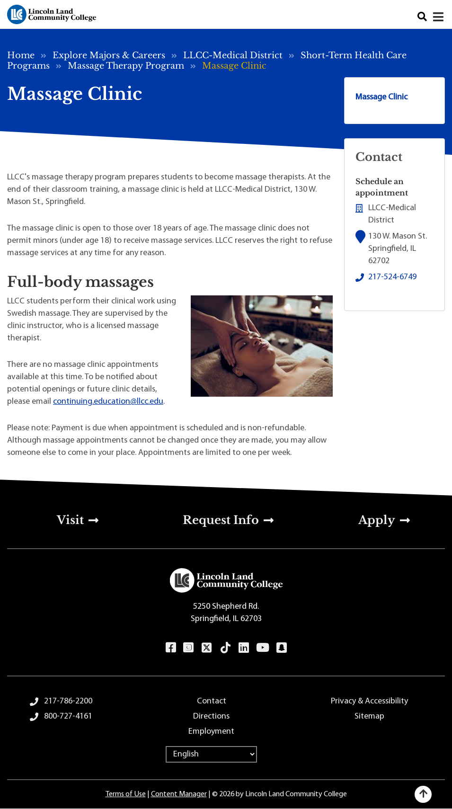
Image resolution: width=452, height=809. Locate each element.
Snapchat (281, 648)
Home (21, 55)
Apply (376, 520)
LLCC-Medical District (233, 55)
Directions (211, 716)
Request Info (221, 520)
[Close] (439, 17)
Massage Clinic (381, 97)
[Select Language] (211, 754)
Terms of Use (126, 794)
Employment (211, 731)
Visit (70, 520)
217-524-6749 (392, 277)
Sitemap (369, 716)
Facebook (171, 648)
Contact (211, 701)
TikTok (225, 647)
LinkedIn (243, 648)
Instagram (188, 648)
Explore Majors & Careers (109, 55)
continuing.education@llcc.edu (108, 401)
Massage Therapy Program (126, 66)
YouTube (262, 648)
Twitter (206, 647)
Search (422, 16)
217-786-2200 (68, 701)
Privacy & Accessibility (369, 701)
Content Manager (179, 794)
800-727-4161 (68, 716)
